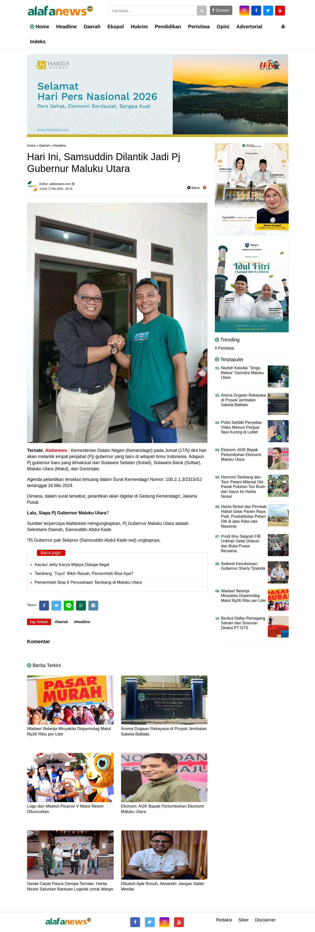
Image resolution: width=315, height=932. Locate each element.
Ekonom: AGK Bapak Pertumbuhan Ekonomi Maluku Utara (241, 455)
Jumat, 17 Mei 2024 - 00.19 (55, 188)
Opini (223, 26)
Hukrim (139, 26)
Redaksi (224, 919)
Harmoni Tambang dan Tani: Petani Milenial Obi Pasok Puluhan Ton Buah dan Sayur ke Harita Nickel (243, 487)
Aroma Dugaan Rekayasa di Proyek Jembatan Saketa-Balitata (243, 400)
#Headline (82, 622)
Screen (221, 10)
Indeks (38, 41)
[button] (283, 24)
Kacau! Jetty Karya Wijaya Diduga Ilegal (72, 564)
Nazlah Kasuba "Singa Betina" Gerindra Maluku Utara (242, 373)
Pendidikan (168, 26)
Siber (243, 919)
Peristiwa (199, 26)
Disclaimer (265, 919)
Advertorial (249, 26)
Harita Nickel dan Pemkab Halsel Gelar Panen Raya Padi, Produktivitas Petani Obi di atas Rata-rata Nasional (244, 516)
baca (193, 187)
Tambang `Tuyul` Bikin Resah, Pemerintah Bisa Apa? (84, 573)
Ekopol (116, 26)
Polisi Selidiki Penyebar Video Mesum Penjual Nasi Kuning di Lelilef (241, 427)
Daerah (92, 26)
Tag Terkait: (39, 622)
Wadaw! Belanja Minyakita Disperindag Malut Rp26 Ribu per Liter (243, 596)
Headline (66, 26)
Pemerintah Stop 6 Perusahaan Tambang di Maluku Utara (88, 582)
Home (39, 26)
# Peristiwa (224, 348)
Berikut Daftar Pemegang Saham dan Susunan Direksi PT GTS (243, 623)
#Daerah (61, 622)
